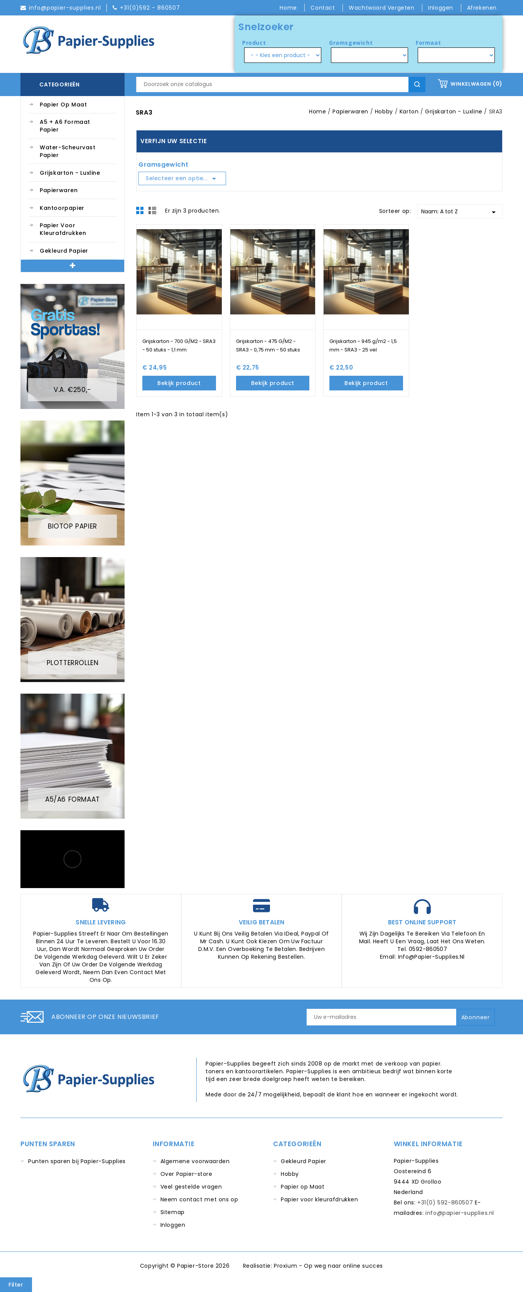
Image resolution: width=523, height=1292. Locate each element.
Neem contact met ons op (199, 1199)
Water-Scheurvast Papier (68, 151)
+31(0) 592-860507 (445, 1202)
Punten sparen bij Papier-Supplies (77, 1161)
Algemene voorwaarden (195, 1161)
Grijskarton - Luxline (70, 173)
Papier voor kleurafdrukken (63, 229)
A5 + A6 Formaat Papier (65, 125)
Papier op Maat (63, 104)
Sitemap (172, 1212)
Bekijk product (179, 383)
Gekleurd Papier (64, 251)
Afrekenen (482, 8)
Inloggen (173, 1225)
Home (289, 8)
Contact (323, 8)
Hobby (290, 1174)
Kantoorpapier (62, 208)
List (153, 212)
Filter (16, 1285)
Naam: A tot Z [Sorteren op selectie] (460, 212)
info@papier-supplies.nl (459, 1213)
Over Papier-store (186, 1174)
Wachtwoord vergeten (382, 8)
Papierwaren (59, 190)
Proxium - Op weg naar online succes (328, 1266)
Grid (142, 212)
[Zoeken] (280, 84)
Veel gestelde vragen (191, 1187)
